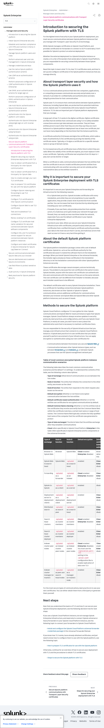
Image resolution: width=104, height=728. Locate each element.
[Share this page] (94, 15)
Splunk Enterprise (50, 10)
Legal (65, 721)
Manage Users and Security (54, 14)
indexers (72, 350)
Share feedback (79, 674)
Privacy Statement (9, 725)
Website (83, 721)
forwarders (59, 350)
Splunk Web (92, 344)
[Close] (61, 719)
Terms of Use (95, 721)
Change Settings (27, 725)
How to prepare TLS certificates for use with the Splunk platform (72, 646)
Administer (63, 10)
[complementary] (94, 15)
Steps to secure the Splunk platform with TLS (65, 658)
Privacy (73, 721)
